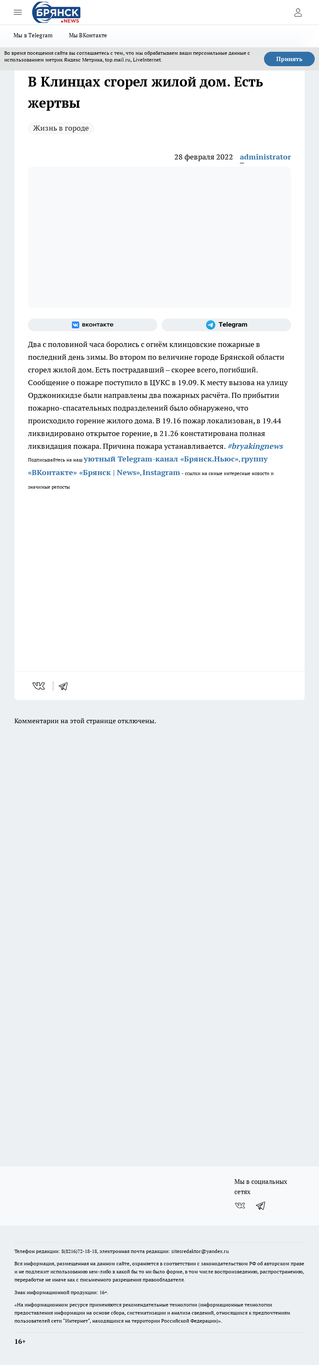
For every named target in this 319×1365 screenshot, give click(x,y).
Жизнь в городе (61, 128)
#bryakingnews (255, 446)
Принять (289, 59)
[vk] (39, 686)
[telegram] (66, 686)
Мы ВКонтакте (88, 35)
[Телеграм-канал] (226, 325)
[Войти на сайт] (297, 12)
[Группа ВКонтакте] (92, 325)
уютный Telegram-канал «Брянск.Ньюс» (161, 459)
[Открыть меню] (18, 12)
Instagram (161, 472)
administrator (265, 157)
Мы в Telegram (33, 35)
